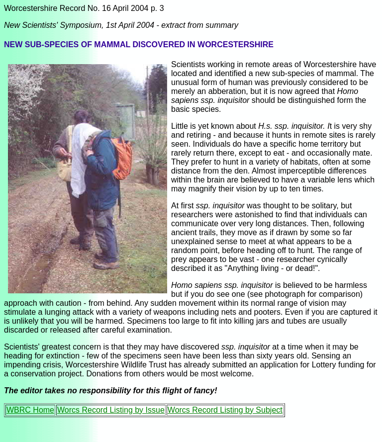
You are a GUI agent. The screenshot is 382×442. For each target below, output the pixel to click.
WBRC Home (30, 410)
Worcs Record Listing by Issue (111, 410)
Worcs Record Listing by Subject (225, 410)
